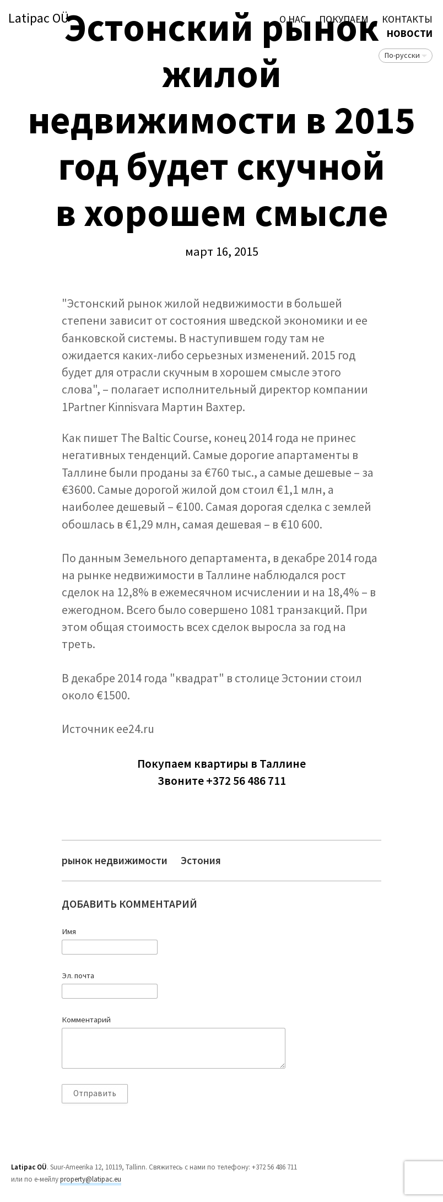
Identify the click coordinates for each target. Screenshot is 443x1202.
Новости (410, 33)
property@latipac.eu (90, 1179)
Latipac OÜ (38, 18)
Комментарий (86, 1020)
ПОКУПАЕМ (344, 19)
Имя (69, 931)
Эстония (201, 860)
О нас (292, 19)
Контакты (407, 19)
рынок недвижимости (115, 860)
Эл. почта (78, 975)
